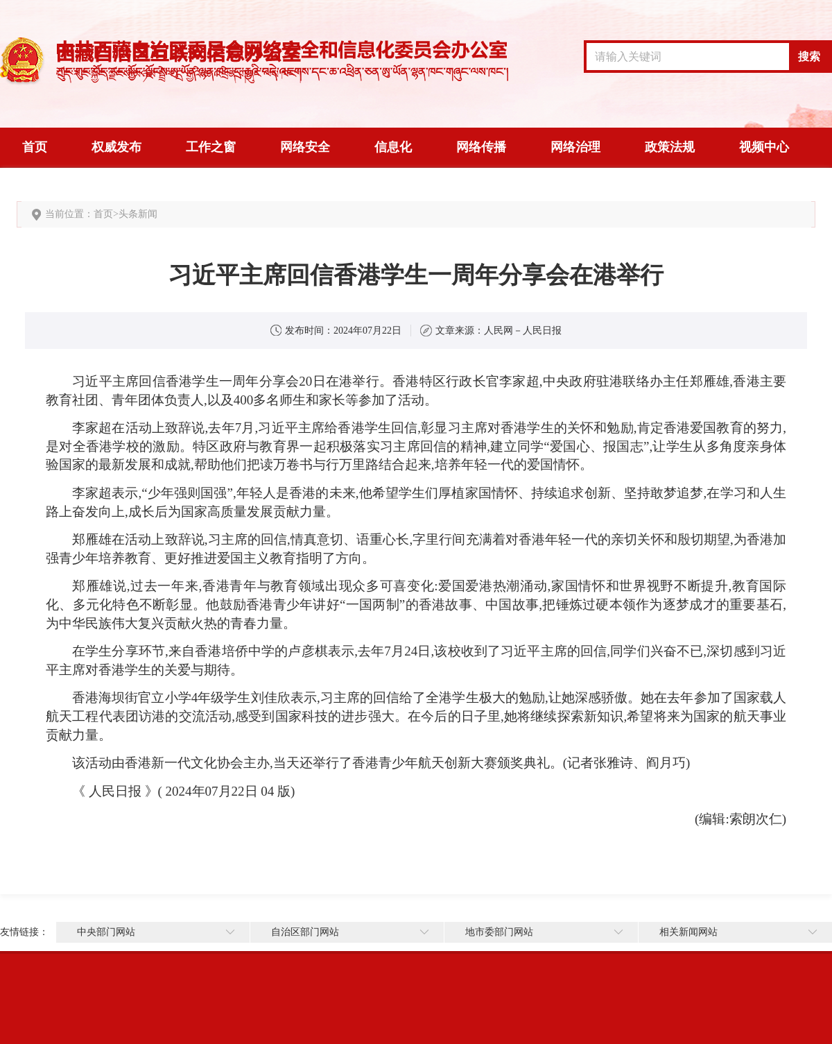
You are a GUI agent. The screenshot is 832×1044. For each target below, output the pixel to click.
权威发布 (116, 147)
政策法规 (670, 147)
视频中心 (764, 147)
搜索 (809, 56)
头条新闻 (138, 214)
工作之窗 (211, 147)
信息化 (393, 147)
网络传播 (481, 147)
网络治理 (575, 147)
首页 (34, 147)
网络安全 (305, 147)
